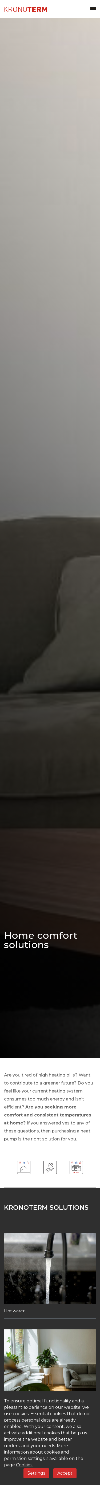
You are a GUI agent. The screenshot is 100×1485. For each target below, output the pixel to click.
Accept (65, 1473)
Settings (36, 1473)
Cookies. (24, 1464)
